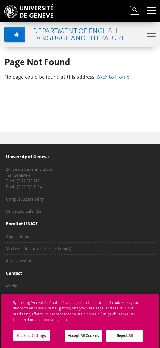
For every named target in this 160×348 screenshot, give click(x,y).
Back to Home (113, 77)
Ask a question (19, 260)
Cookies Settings (31, 338)
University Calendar (24, 211)
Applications (17, 236)
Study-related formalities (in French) (38, 248)
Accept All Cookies (83, 338)
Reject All (125, 338)
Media (11, 285)
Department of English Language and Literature (79, 34)
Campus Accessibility (25, 199)
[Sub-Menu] (150, 34)
